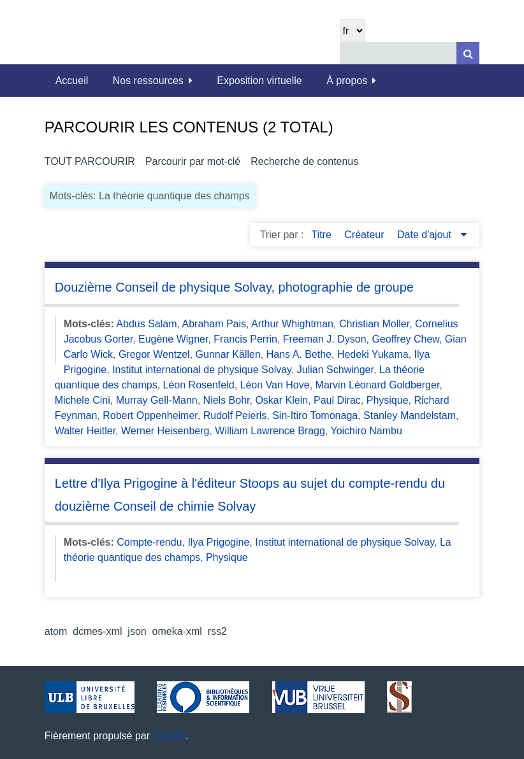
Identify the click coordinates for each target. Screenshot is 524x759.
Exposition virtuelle (259, 80)
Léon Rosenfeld (199, 385)
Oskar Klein (281, 400)
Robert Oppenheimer (150, 415)
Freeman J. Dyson (325, 339)
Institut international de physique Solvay (201, 369)
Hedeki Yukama (373, 354)
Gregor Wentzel (154, 354)
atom (56, 631)
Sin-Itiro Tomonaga (315, 415)
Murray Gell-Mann (157, 400)
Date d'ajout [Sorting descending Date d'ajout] (425, 234)
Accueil (72, 80)
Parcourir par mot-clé (192, 161)
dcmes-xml (97, 631)
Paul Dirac (337, 400)
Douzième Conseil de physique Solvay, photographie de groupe (234, 287)
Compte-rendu (149, 542)
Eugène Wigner (173, 339)
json (136, 631)
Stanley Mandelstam (409, 415)
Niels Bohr (226, 400)
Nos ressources (148, 80)
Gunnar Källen (228, 354)
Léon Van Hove (275, 385)
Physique (388, 400)
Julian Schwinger (335, 369)
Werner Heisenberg (165, 430)
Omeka (169, 735)
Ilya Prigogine (218, 542)
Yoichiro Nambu (366, 430)
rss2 (217, 631)
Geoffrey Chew (405, 339)
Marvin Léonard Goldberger (378, 385)
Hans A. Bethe (298, 354)
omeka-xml (177, 631)
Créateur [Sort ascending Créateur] (365, 234)
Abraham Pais (214, 323)
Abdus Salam (146, 323)
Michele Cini (82, 400)
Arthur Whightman (292, 323)
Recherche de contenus (304, 161)
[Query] (410, 53)
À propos (346, 80)
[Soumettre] (467, 53)
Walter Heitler (85, 430)
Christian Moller (374, 323)
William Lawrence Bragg (270, 430)
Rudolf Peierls (235, 415)
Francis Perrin (245, 339)
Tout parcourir (90, 161)
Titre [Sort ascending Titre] (322, 234)
